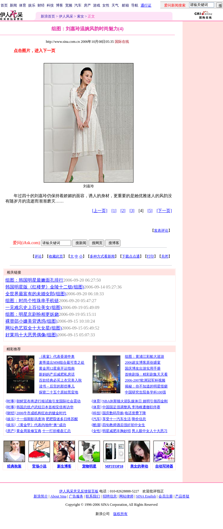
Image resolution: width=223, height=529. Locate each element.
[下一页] (164, 210)
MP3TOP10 (114, 466)
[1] (114, 210)
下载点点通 (131, 256)
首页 (4, 5)
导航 (134, 5)
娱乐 (31, 5)
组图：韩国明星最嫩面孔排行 (34, 280)
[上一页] (99, 210)
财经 (41, 5)
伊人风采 (66, 16)
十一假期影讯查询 (30, 419)
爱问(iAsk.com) (26, 243)
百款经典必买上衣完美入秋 (60, 380)
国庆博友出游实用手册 (143, 368)
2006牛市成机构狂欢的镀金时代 (41, 413)
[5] (149, 210)
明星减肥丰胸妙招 (116, 431)
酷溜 (96, 425)
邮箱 (125, 5)
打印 (150, 256)
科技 (50, 5)
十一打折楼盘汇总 (56, 431)
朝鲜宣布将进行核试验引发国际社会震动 (48, 401)
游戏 (96, 5)
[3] (132, 210)
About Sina (58, 496)
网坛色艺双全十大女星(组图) (33, 328)
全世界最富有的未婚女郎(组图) (35, 293)
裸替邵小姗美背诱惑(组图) (31, 321)
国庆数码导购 (113, 413)
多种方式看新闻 (102, 256)
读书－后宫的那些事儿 (57, 386)
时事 (10, 401)
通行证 (146, 5)
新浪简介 (41, 496)
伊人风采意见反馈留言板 (78, 491)
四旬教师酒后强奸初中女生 (123, 425)
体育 (22, 5)
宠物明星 (89, 466)
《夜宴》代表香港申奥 (57, 356)
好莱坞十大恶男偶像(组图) (31, 334)
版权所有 (120, 514)
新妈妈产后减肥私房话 (57, 374)
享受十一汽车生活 (116, 419)
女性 (105, 5)
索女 (80, 16)
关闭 (164, 256)
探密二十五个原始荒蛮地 (58, 392)
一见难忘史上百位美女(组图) (33, 307)
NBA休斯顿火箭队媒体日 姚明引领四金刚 (135, 401)
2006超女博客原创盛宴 (143, 362)
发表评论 (161, 230)
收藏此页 (56, 256)
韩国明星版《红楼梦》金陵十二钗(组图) (44, 287)
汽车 (77, 5)
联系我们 (93, 496)
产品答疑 (182, 496)
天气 (115, 5)
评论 (38, 256)
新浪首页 (48, 16)
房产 (87, 5)
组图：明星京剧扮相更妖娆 (32, 314)
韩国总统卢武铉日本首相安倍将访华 (44, 407)
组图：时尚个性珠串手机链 (32, 300)
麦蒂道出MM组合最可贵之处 (61, 362)
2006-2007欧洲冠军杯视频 (145, 380)
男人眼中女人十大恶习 (149, 431)
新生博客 (64, 466)
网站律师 (126, 496)
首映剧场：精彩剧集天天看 (146, 374)
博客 (59, 5)
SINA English (146, 496)
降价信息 (139, 419)
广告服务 (76, 496)
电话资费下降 (135, 413)
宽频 (68, 5)
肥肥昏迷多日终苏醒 (62, 419)
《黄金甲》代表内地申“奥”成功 (41, 425)
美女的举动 (139, 466)
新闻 (13, 5)
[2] (122, 210)
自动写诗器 (164, 466)
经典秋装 (14, 466)
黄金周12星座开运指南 (57, 368)
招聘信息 (110, 496)
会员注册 (165, 496)
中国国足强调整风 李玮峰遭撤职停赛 (131, 407)
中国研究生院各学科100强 (145, 392)
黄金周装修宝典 (28, 431)
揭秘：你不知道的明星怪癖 (146, 386)
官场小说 (39, 466)
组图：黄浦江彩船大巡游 (144, 356)
